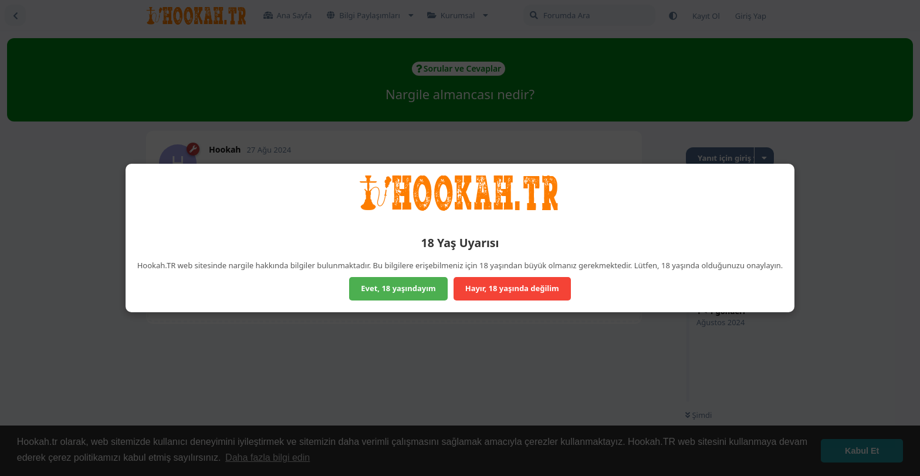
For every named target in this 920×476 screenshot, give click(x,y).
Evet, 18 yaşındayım (398, 288)
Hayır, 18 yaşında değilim (512, 288)
